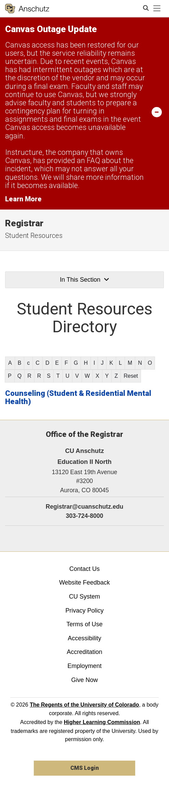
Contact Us (84, 568)
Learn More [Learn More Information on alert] (23, 199)
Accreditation (84, 651)
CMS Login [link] (84, 768)
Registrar (24, 223)
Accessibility (84, 638)
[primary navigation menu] (157, 8)
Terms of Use (84, 624)
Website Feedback (84, 582)
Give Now (84, 680)
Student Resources (33, 235)
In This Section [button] (84, 279)
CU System (84, 596)
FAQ (93, 160)
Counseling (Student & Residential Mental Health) (78, 397)
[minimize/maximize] (157, 112)
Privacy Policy (84, 610)
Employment (84, 666)
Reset (131, 376)
